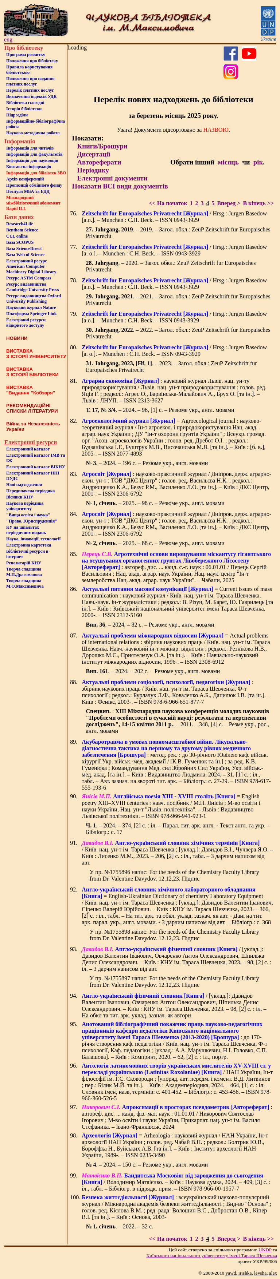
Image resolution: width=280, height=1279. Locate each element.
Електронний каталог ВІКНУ (35, 466)
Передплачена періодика (30, 490)
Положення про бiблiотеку (32, 60)
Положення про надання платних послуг (30, 81)
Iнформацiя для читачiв (30, 148)
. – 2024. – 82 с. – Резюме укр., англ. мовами (150, 624)
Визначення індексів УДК (31, 96)
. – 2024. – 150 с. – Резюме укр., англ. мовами (147, 1164)
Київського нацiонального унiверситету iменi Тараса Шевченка (211, 1255)
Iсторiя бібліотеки (24, 108)
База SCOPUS (20, 242)
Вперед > (228, 203)
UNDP (265, 1249)
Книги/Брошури (102, 146)
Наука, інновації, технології (33, 538)
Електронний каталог (28, 449)
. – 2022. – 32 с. (119, 1226)
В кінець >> (258, 203)
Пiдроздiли (17, 115)
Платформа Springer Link (31, 313)
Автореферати (99, 162)
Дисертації (93, 154)
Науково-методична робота (33, 132)
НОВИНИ (16, 338)
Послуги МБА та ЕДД (28, 191)
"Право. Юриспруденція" (31, 521)
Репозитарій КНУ (23, 562)
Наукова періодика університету (24, 506)
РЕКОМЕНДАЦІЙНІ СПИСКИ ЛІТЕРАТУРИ (32, 408)
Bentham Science (22, 230)
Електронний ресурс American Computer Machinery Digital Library (31, 266)
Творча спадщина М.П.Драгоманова (24, 572)
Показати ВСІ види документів (120, 186)
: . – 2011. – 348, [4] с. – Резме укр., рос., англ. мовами (177, 721)
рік (258, 162)
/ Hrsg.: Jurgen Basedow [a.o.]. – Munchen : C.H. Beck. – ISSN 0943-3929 (174, 216)
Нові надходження (24, 484)
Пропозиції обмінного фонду (34, 185)
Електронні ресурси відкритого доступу (26, 322)
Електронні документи (112, 178)
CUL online (17, 236)
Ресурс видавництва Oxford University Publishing (33, 298)
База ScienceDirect (24, 248)
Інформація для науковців (32, 160)
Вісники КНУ (19, 497)
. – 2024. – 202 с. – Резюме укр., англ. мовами (153, 671)
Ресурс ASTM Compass (28, 278)
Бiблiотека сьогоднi (25, 102)
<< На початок (168, 203)
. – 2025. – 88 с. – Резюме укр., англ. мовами (155, 543)
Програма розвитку (25, 54)
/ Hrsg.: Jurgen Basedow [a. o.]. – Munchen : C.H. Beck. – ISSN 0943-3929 (174, 250)
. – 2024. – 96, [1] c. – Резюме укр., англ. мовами (160, 410)
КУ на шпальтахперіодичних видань (26, 530)
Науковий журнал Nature (31, 307)
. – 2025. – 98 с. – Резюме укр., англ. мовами (155, 503)
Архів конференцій (25, 179)
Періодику (93, 170)
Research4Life (19, 223)
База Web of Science (25, 254)
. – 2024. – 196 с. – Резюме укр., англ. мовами (147, 463)
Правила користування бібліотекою (29, 69)
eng (8, 39)
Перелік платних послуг (30, 90)
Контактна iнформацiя (28, 166)
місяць (228, 162)
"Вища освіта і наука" (28, 514)
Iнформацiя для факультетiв (34, 154)
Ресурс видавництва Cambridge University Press (32, 287)
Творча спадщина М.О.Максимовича (25, 583)
